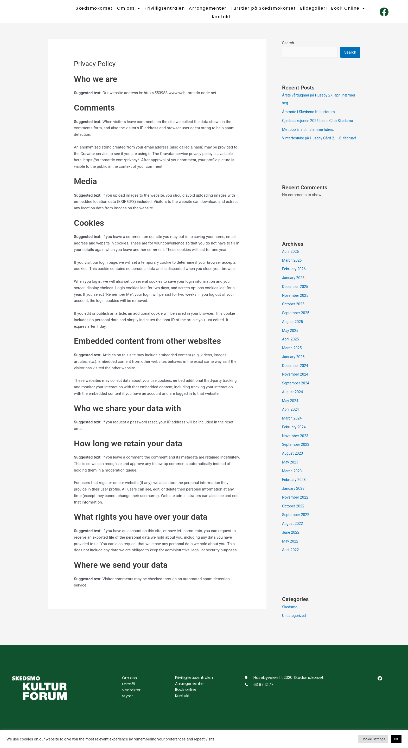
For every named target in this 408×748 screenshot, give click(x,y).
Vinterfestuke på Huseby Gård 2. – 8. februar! (321, 142)
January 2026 (294, 282)
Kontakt (221, 19)
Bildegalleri (313, 10)
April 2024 (291, 413)
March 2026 (292, 264)
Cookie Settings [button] (373, 739)
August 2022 (293, 527)
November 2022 (296, 501)
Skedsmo (290, 611)
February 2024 (294, 431)
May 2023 (290, 466)
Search (288, 46)
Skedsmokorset (94, 10)
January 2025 (294, 361)
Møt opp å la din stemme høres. (309, 133)
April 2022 (291, 554)
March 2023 (292, 475)
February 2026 (294, 273)
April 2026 (291, 255)
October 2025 (293, 308)
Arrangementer (208, 10)
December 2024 (296, 369)
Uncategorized (294, 620)
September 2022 (296, 519)
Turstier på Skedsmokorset (263, 10)
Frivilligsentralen (164, 10)
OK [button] (396, 739)
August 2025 (293, 326)
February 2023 (294, 484)
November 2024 (296, 378)
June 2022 (291, 536)
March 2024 (292, 422)
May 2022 (290, 545)
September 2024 (296, 387)
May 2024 (290, 405)
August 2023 (293, 457)
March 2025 (292, 352)
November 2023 (296, 440)
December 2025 (296, 290)
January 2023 (294, 492)
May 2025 (290, 334)
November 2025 (296, 299)
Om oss (129, 10)
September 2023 (296, 449)
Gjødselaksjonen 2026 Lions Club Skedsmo (319, 124)
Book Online (348, 10)
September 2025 (296, 317)
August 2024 (293, 396)
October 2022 (293, 510)
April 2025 (291, 343)
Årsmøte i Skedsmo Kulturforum (310, 116)
